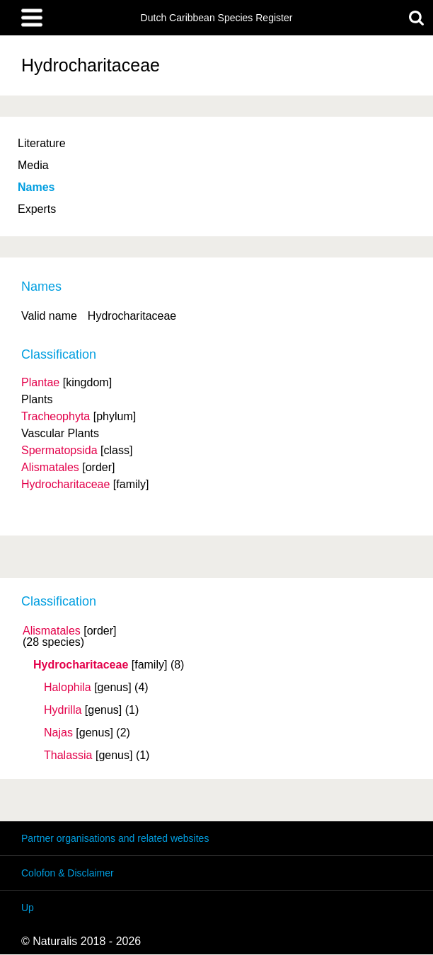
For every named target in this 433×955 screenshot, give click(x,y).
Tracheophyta (55, 416)
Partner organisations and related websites (115, 838)
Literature (42, 143)
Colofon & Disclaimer (67, 873)
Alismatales (52, 631)
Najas (58, 733)
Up (27, 907)
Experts (37, 209)
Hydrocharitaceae (80, 665)
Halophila (67, 687)
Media (33, 165)
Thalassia (68, 755)
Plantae (40, 382)
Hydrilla (62, 710)
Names (36, 187)
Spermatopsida (59, 450)
